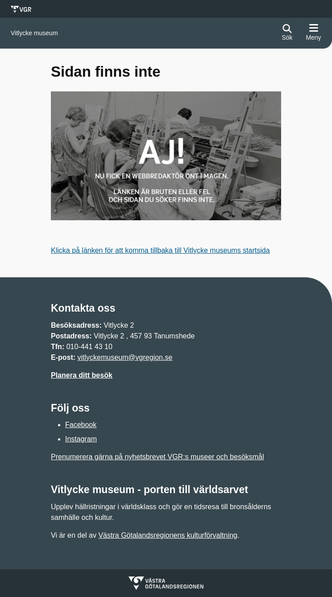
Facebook (80, 424)
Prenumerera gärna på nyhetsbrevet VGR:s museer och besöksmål (157, 457)
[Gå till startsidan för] (34, 33)
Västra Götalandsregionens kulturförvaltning (167, 535)
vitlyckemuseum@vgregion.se (125, 357)
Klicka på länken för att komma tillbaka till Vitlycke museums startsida (160, 250)
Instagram (81, 439)
